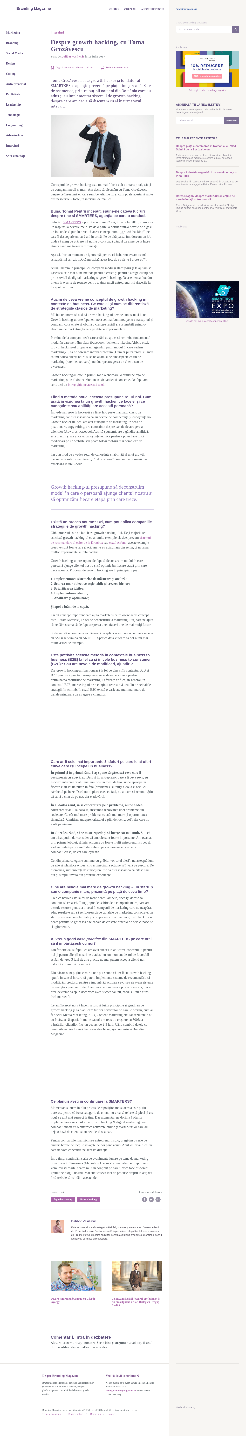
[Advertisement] (102, 727)
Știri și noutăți (15, 156)
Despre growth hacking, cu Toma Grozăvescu (98, 46)
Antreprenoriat (16, 84)
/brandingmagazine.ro (186, 9)
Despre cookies (74, 1413)
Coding (11, 73)
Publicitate (13, 94)
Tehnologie (13, 115)
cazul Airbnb (119, 542)
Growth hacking (84, 67)
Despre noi (94, 1413)
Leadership (13, 104)
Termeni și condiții (51, 1413)
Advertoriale (14, 135)
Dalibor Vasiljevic (73, 56)
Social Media (14, 53)
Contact (110, 1413)
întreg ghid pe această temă (86, 384)
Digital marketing (65, 67)
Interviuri (12, 145)
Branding (12, 43)
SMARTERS (72, 222)
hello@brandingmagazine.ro (120, 1390)
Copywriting (14, 125)
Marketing (13, 32)
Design (10, 63)
